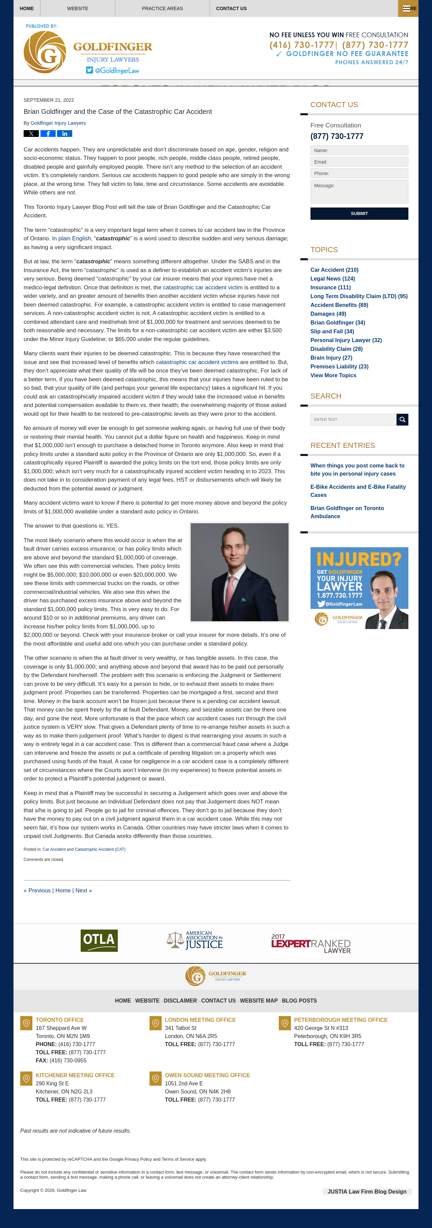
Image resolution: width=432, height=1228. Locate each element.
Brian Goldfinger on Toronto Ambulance (355, 524)
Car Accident (54, 869)
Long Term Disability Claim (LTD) (352, 317)
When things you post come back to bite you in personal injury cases (355, 497)
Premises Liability (335, 393)
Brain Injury (328, 384)
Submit (359, 233)
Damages (325, 336)
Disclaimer (186, 1016)
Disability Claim (332, 374)
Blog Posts (294, 1016)
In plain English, (72, 259)
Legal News (329, 299)
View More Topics (330, 403)
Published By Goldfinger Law (339, 48)
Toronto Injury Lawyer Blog (89, 48)
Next (83, 911)
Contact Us (370, 8)
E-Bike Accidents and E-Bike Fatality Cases (359, 512)
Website (118, 8)
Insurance (327, 308)
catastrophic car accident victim (203, 308)
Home (47, 8)
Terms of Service (178, 1179)
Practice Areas (281, 8)
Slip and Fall (329, 355)
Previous (37, 911)
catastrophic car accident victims (197, 382)
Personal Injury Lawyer (341, 365)
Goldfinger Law (71, 1210)
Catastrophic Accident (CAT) (100, 869)
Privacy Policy (138, 1179)
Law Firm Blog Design (379, 1210)
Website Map (257, 1016)
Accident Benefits (335, 327)
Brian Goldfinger (333, 346)
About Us (195, 8)
